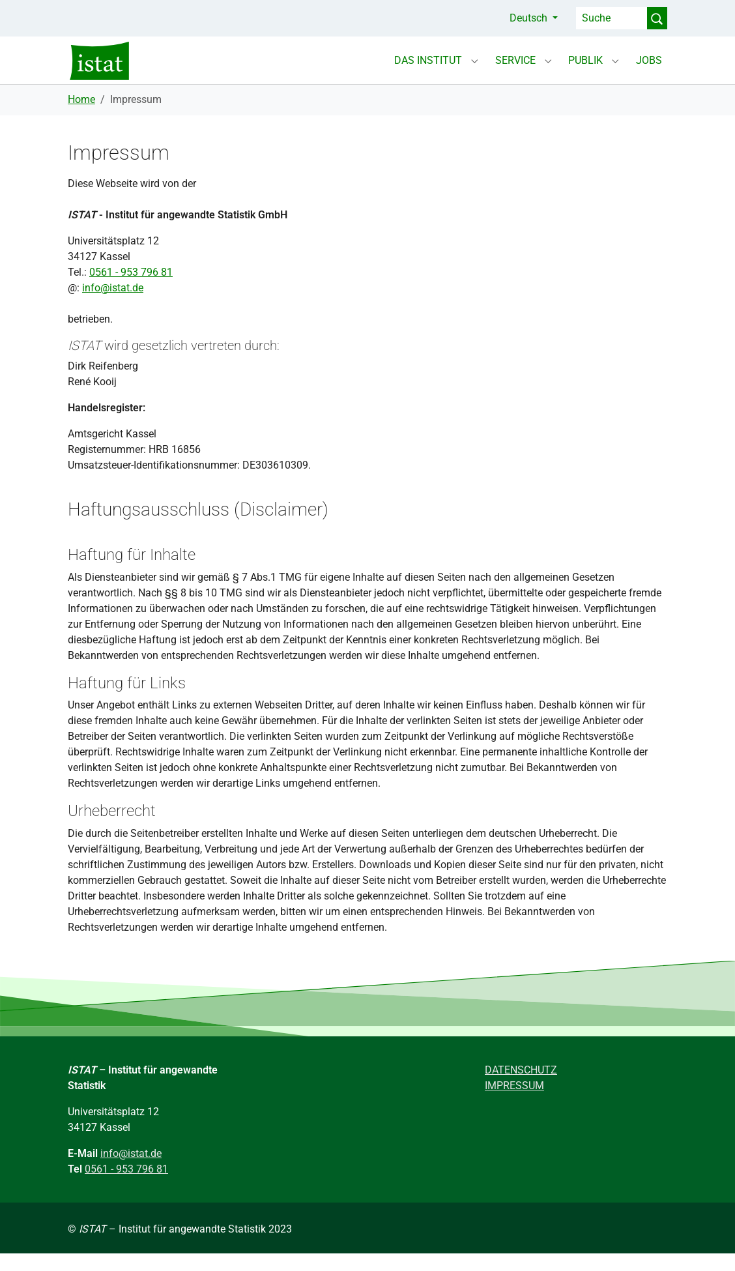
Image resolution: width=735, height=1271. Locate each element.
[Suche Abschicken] (656, 18)
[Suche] (611, 18)
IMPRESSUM (514, 1103)
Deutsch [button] (530, 18)
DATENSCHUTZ (521, 1087)
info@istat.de (112, 305)
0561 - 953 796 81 (131, 290)
